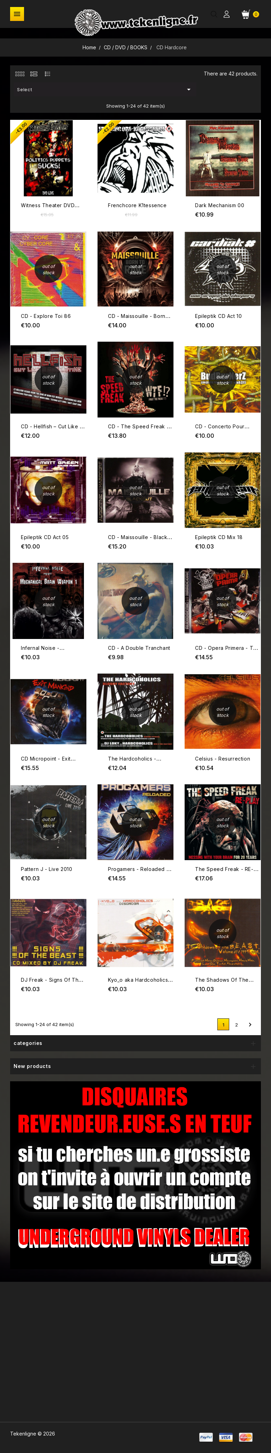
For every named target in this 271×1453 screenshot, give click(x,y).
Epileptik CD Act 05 (45, 537)
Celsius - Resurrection (222, 759)
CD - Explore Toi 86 (46, 316)
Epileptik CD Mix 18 (218, 537)
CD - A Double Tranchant (139, 648)
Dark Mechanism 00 (219, 205)
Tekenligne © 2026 (32, 1434)
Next (250, 1025)
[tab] (20, 73)
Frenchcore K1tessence (137, 205)
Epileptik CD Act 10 (218, 316)
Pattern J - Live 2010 (46, 869)
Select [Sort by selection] (105, 89)
